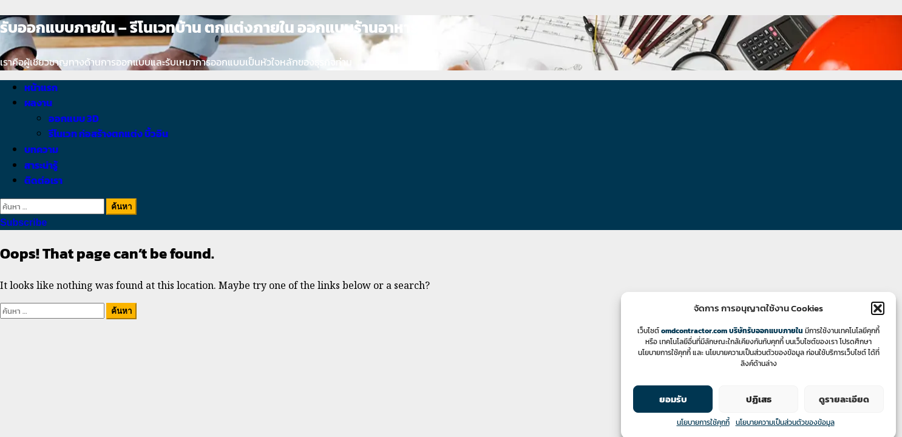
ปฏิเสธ (758, 403)
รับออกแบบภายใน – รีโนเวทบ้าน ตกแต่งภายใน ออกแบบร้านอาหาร (209, 27)
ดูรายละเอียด (844, 403)
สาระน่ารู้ (41, 165)
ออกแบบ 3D (74, 118)
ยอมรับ (673, 403)
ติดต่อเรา (43, 180)
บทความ (41, 149)
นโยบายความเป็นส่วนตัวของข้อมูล (785, 426)
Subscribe (23, 222)
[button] (878, 312)
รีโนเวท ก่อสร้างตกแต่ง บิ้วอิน (108, 133)
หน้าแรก (41, 87)
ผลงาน (38, 102)
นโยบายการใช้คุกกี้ (703, 426)
